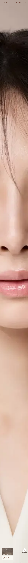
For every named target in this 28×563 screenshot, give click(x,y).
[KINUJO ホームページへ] (6, 3)
